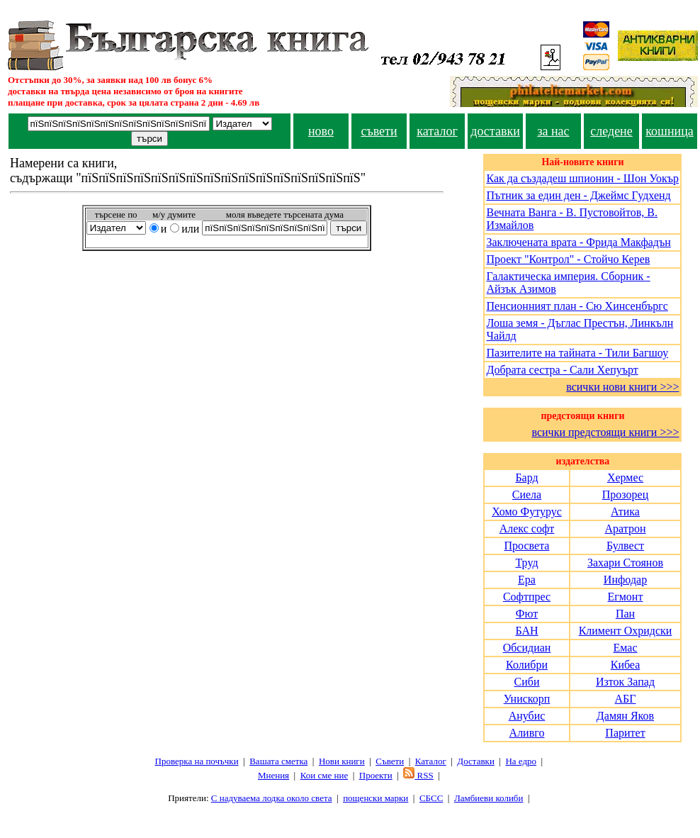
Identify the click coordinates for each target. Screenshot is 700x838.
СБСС (431, 798)
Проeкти (376, 775)
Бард (526, 477)
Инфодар (625, 580)
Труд (526, 563)
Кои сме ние (324, 775)
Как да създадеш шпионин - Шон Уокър (582, 178)
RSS (418, 775)
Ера (527, 580)
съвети (379, 131)
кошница (669, 131)
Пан (625, 614)
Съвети (390, 761)
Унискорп (527, 699)
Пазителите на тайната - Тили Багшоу (577, 353)
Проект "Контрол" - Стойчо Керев (568, 259)
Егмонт (625, 597)
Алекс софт (527, 529)
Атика (625, 511)
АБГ (625, 699)
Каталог (430, 761)
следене (611, 131)
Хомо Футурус (527, 511)
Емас (625, 648)
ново (321, 131)
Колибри (527, 665)
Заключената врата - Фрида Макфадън (578, 242)
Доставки (475, 761)
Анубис (527, 716)
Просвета (527, 546)
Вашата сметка (278, 761)
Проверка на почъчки (197, 761)
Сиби (527, 682)
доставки (495, 131)
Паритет (625, 733)
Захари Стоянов (625, 563)
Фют (527, 614)
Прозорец (625, 494)
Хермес (625, 477)
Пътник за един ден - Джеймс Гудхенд (578, 195)
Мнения (273, 775)
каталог (437, 131)
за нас (553, 131)
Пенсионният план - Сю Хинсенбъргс (576, 306)
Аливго (527, 733)
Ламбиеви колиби (489, 798)
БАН (526, 631)
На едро (520, 761)
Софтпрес (527, 597)
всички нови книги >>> (622, 387)
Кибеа (625, 665)
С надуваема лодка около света (271, 798)
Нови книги (342, 761)
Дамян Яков (625, 716)
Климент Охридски (625, 631)
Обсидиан (527, 648)
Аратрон (624, 529)
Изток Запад (625, 682)
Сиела (526, 494)
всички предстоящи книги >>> (605, 432)
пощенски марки (375, 798)
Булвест (625, 546)
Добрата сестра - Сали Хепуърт (562, 370)
